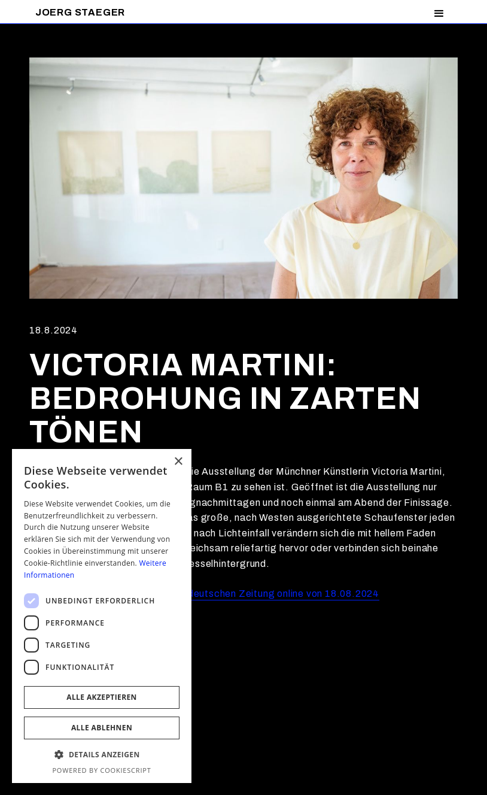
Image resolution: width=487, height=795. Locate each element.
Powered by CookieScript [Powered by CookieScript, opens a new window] (101, 770)
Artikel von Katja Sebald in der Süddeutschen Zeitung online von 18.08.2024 (204, 593)
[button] (439, 14)
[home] (80, 12)
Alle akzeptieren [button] (101, 697)
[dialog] (101, 616)
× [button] (178, 461)
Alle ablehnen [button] (101, 728)
